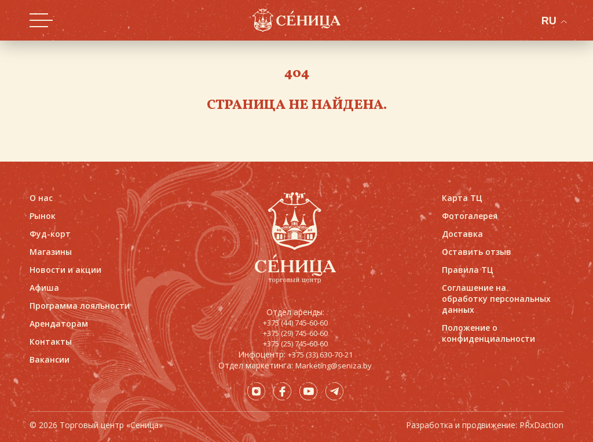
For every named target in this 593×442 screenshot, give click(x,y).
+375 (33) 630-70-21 (320, 354)
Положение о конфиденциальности (488, 333)
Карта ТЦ (462, 197)
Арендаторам (59, 323)
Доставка (462, 233)
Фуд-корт (50, 233)
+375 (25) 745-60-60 (295, 343)
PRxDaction (541, 424)
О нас (41, 197)
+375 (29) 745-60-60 (295, 333)
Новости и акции (65, 269)
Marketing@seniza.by (333, 365)
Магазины (51, 251)
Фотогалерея (469, 215)
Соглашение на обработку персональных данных (496, 298)
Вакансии (49, 359)
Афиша (44, 287)
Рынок (43, 215)
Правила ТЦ (467, 269)
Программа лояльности (80, 305)
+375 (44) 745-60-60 (295, 322)
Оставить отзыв (476, 251)
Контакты (51, 341)
